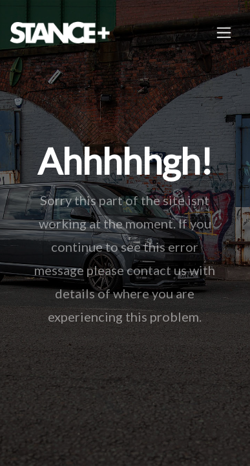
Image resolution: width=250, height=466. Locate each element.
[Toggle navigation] (223, 32)
